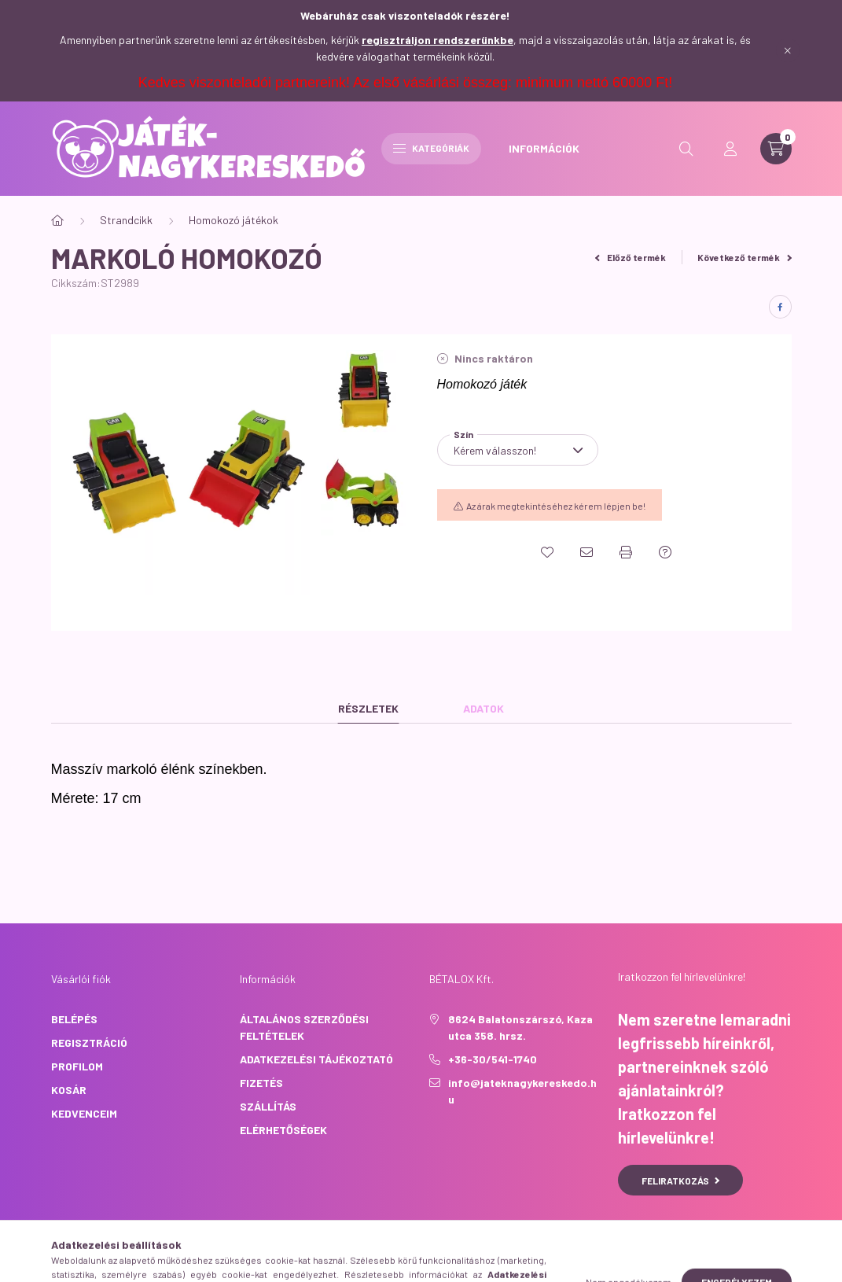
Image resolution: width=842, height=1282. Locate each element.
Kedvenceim (84, 1113)
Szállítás (268, 1106)
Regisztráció (89, 1042)
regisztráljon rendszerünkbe (437, 39)
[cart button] (776, 148)
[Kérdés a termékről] (665, 552)
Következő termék (744, 257)
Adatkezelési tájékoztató (316, 1059)
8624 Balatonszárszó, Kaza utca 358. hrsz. (520, 1027)
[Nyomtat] (626, 552)
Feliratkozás (680, 1180)
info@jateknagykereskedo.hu (522, 1091)
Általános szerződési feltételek (304, 1027)
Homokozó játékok (233, 220)
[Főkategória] (57, 220)
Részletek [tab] (368, 708)
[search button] (686, 148)
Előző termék (630, 257)
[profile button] (730, 148)
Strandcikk (126, 220)
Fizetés (261, 1082)
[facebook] (780, 307)
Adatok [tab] (483, 708)
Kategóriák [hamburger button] (431, 147)
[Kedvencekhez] (547, 552)
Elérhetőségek (283, 1129)
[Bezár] (788, 50)
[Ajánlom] (586, 552)
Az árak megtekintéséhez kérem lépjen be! (555, 505)
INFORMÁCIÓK (544, 148)
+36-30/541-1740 (492, 1059)
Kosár (68, 1089)
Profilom (77, 1066)
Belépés (74, 1019)
